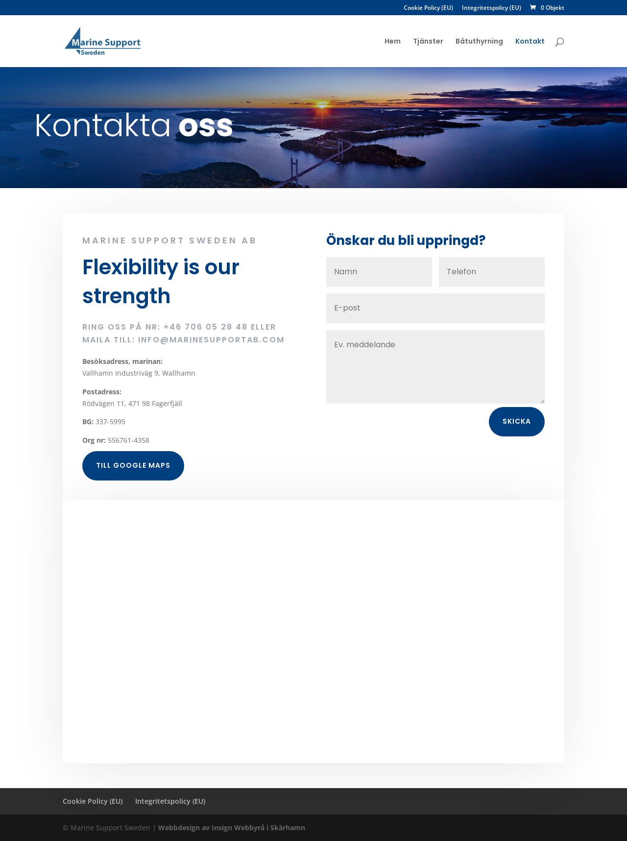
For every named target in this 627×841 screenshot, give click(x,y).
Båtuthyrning (479, 42)
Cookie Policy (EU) (428, 8)
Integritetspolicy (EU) (491, 8)
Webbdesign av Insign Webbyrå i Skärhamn (231, 827)
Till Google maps (133, 476)
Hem (393, 42)
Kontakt (530, 42)
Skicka (517, 432)
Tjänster (428, 42)
